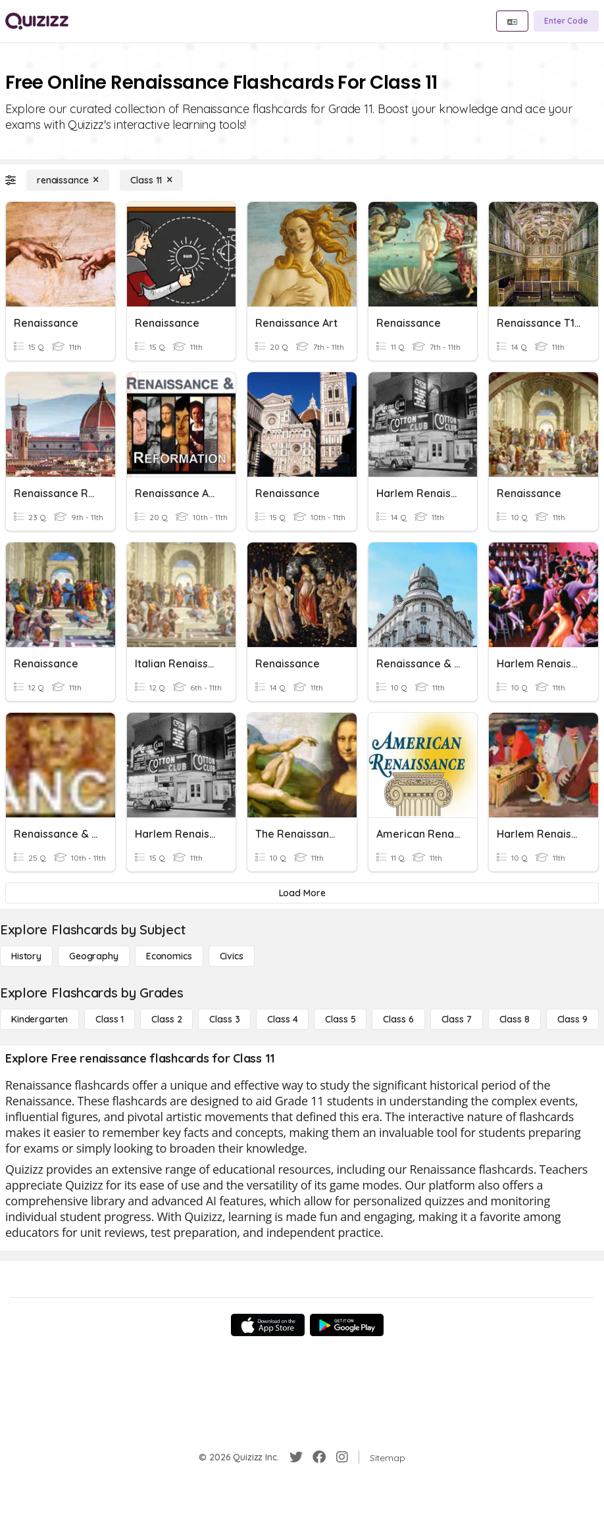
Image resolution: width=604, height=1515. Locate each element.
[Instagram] (342, 1457)
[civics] (232, 956)
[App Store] (268, 1325)
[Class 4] (282, 1019)
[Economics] (169, 956)
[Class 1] (109, 1019)
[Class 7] (456, 1019)
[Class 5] (340, 1019)
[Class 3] (224, 1019)
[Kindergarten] (39, 1019)
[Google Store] (347, 1325)
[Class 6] (398, 1019)
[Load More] (302, 892)
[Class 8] (514, 1019)
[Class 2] (166, 1019)
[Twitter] (296, 1457)
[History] (26, 956)
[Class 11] (151, 180)
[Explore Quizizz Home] (36, 21)
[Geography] (94, 956)
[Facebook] (319, 1457)
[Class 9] (572, 1019)
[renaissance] (67, 180)
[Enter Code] (566, 21)
